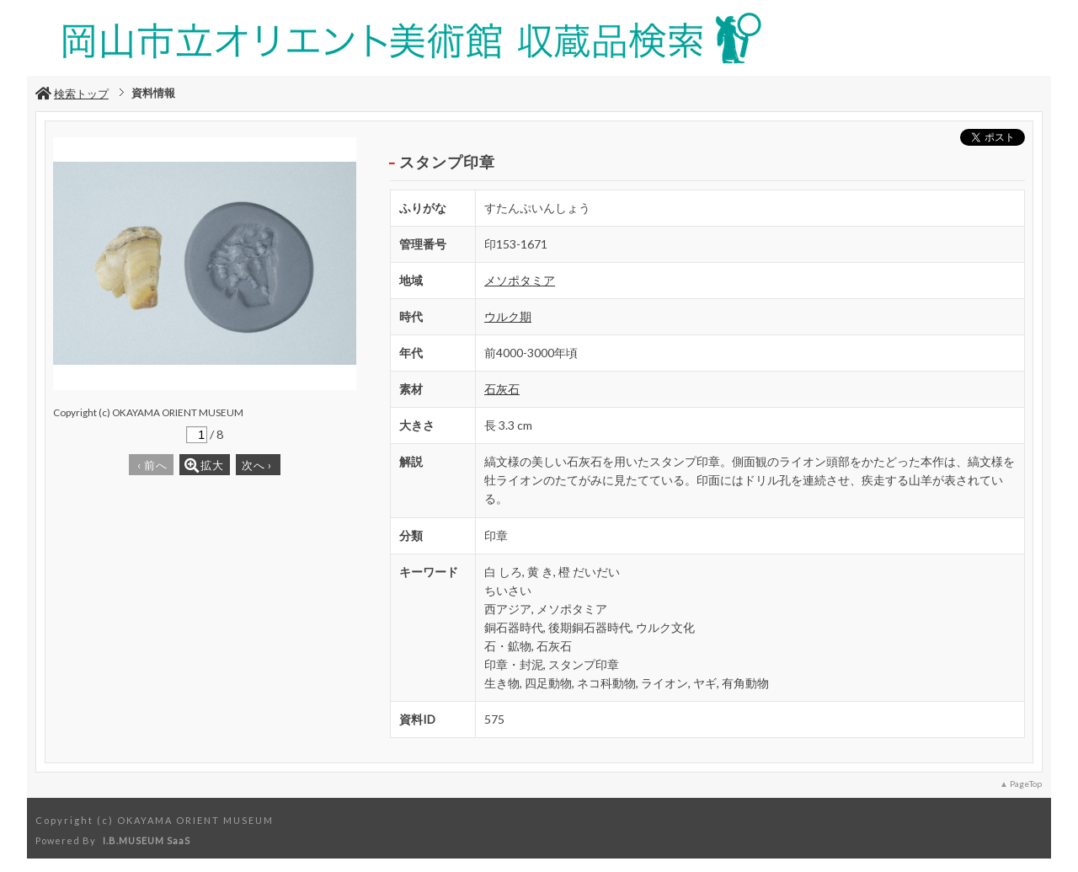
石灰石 (502, 389)
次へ (257, 465)
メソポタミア (519, 280)
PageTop (1026, 783)
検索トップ (72, 93)
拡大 (204, 465)
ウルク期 (507, 316)
